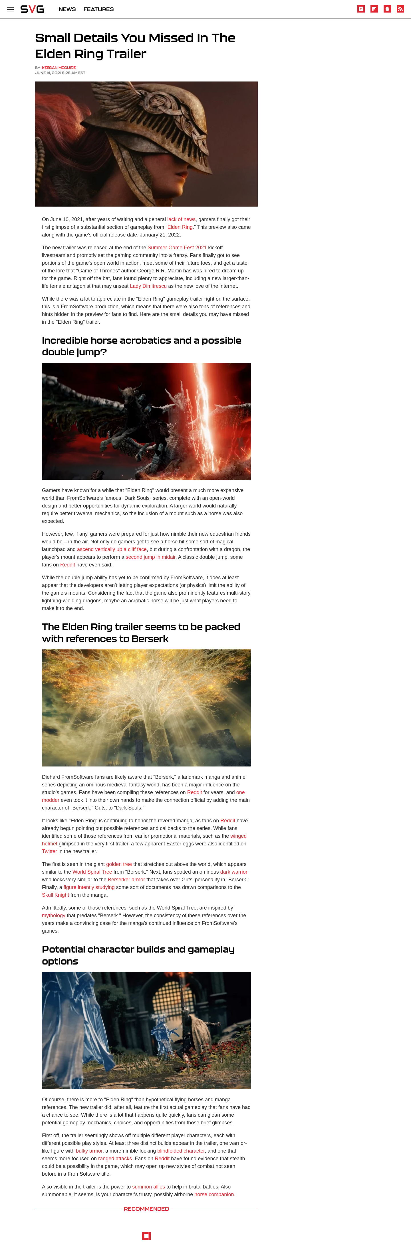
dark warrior (233, 872)
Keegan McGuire (59, 68)
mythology (53, 915)
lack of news (181, 219)
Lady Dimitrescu (148, 286)
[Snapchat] (387, 11)
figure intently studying (89, 887)
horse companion (214, 1194)
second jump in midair (151, 557)
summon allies (148, 1187)
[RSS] (400, 11)
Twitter (49, 851)
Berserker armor (126, 879)
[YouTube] (361, 11)
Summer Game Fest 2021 (177, 247)
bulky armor (89, 1151)
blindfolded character (181, 1151)
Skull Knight (55, 895)
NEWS (67, 9)
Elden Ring (180, 227)
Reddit (67, 565)
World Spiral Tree (92, 872)
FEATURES (99, 9)
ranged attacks (115, 1158)
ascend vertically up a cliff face (112, 549)
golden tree (119, 864)
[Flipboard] (374, 11)
